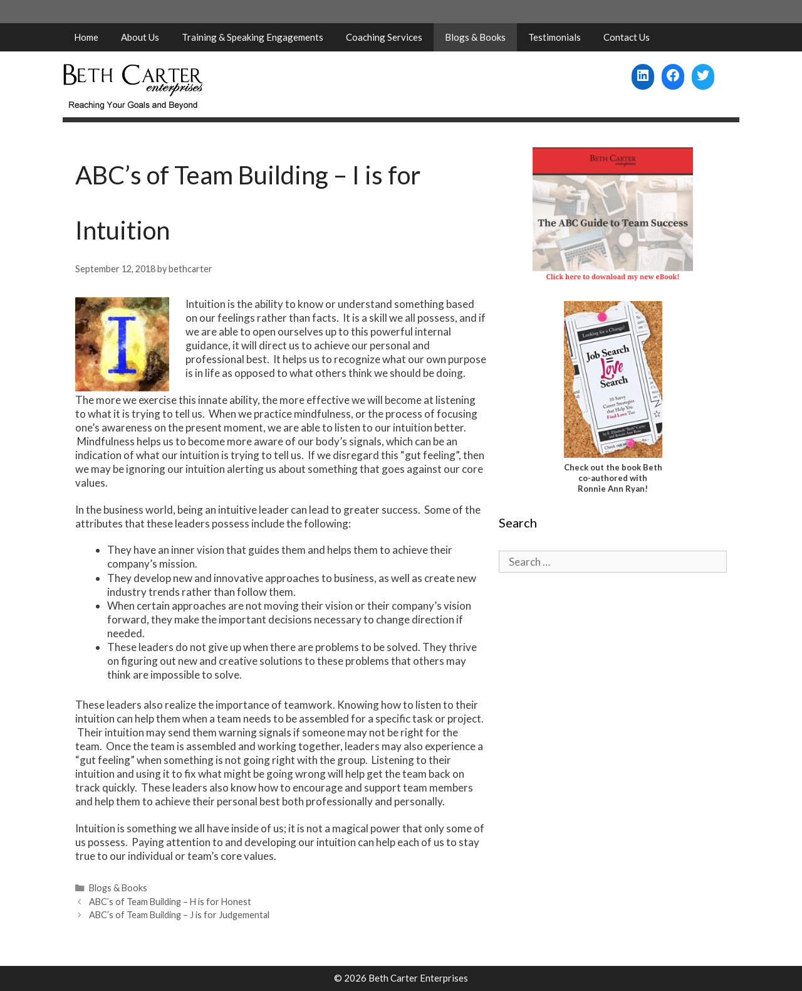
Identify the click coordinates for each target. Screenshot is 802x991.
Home (86, 37)
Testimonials (554, 37)
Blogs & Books (475, 37)
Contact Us (626, 37)
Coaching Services (384, 37)
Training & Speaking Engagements (252, 37)
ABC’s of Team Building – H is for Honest (170, 901)
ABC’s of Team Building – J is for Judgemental (179, 914)
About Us (140, 37)
